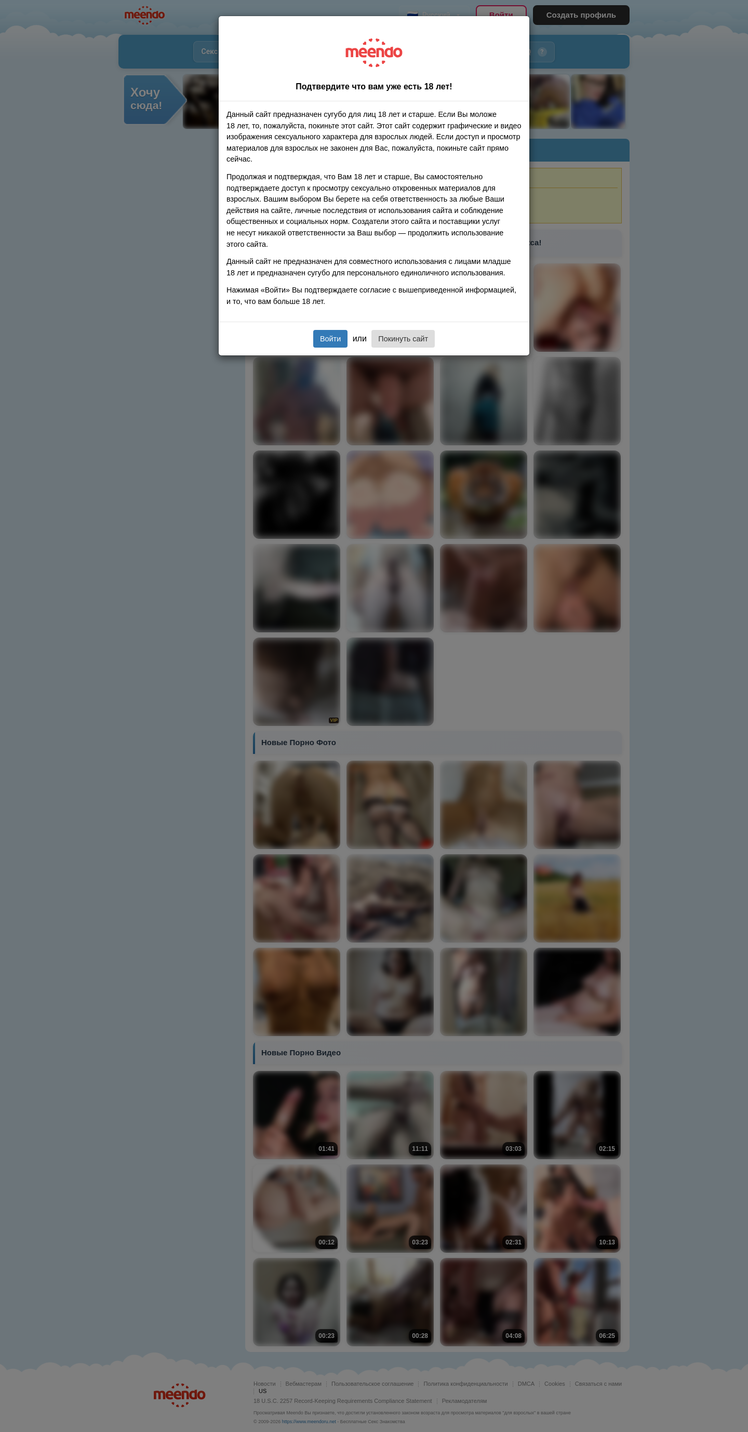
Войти (330, 339)
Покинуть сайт (403, 339)
